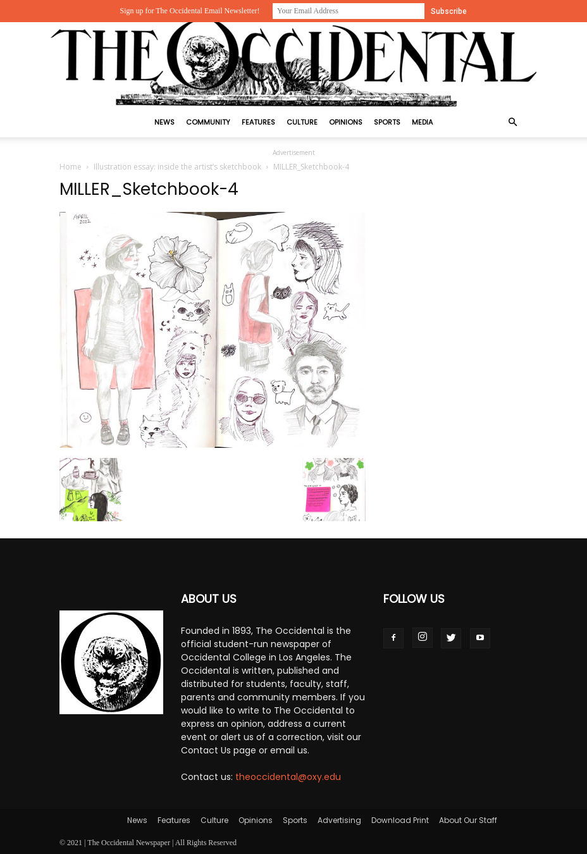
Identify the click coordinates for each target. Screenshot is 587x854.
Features (258, 122)
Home (70, 166)
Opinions (345, 122)
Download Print (400, 820)
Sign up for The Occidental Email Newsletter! (189, 10)
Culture (302, 122)
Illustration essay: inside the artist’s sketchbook (177, 166)
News (164, 122)
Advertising (339, 820)
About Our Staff (468, 820)
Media (422, 122)
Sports (387, 122)
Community (208, 122)
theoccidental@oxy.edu (288, 776)
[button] (512, 122)
